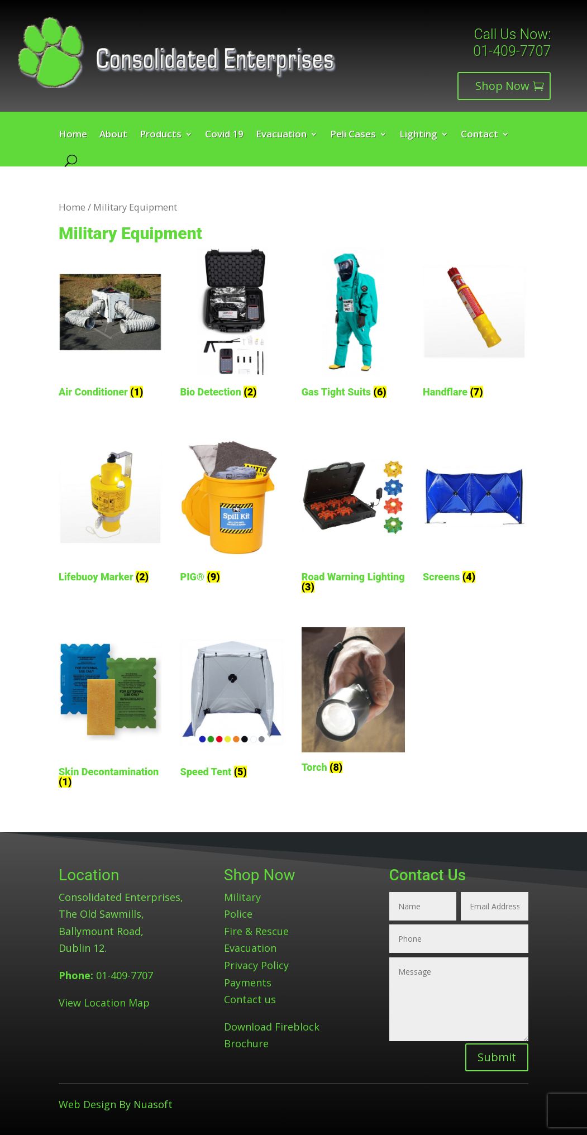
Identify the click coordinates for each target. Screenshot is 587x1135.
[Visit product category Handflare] (474, 324)
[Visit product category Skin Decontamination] (110, 709)
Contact (479, 135)
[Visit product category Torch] (353, 702)
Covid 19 (224, 135)
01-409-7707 (512, 51)
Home (73, 135)
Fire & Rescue (256, 931)
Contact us (250, 999)
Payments (247, 982)
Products (161, 135)
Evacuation (281, 135)
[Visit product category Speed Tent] (231, 704)
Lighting (418, 135)
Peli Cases (353, 135)
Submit (497, 1057)
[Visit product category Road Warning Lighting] (353, 514)
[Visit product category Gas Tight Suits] (353, 324)
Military (242, 897)
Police (238, 914)
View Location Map (104, 1002)
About (113, 135)
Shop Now (502, 85)
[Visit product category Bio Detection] (231, 324)
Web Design (87, 1104)
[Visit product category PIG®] (231, 509)
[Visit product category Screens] (474, 509)
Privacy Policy (256, 965)
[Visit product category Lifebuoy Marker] (110, 509)
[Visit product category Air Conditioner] (110, 324)
